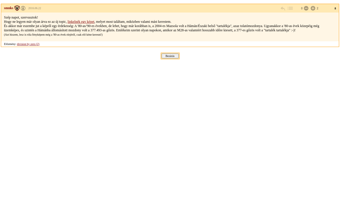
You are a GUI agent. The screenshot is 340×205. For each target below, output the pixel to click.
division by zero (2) (28, 44)
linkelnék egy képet (81, 22)
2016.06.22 (34, 8)
